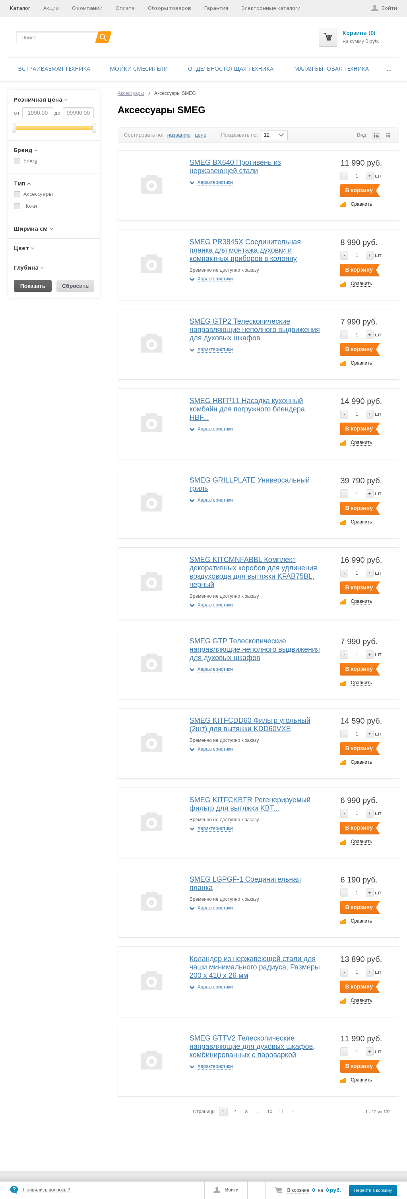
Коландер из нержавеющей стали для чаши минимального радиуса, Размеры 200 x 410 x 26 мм (255, 967)
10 (269, 1111)
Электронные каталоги (270, 8)
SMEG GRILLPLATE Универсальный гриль (250, 484)
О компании (87, 8)
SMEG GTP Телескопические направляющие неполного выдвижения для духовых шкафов (255, 649)
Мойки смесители (139, 68)
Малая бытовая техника (331, 68)
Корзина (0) (359, 33)
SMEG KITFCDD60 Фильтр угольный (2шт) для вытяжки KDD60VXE (250, 724)
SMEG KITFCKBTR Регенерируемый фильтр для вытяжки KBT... (250, 804)
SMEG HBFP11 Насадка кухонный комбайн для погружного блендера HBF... (247, 409)
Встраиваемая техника (54, 68)
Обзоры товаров (169, 8)
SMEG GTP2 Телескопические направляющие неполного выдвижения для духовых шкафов (255, 329)
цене (200, 135)
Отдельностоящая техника (230, 68)
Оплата (125, 8)
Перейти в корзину (373, 1190)
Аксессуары (131, 93)
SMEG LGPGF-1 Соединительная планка (245, 883)
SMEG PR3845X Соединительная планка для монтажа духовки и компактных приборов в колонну (245, 250)
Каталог (20, 8)
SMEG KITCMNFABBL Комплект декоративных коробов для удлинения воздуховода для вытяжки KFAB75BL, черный (253, 572)
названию (178, 135)
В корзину (359, 190)
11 (281, 1111)
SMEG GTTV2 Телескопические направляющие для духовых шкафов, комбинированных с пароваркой (252, 1046)
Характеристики (215, 182)
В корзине (298, 1190)
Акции (51, 8)
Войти (232, 1190)
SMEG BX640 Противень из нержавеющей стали (235, 166)
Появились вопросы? (46, 1190)
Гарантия (216, 8)
